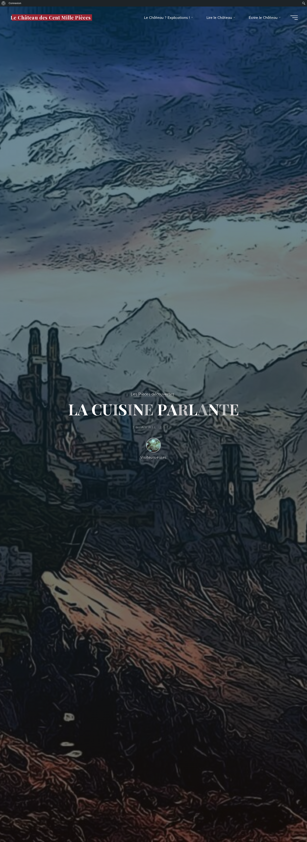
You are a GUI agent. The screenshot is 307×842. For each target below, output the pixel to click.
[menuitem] (3, 3)
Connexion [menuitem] (15, 3)
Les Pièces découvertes (152, 394)
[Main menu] (294, 18)
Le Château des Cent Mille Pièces (50, 17)
